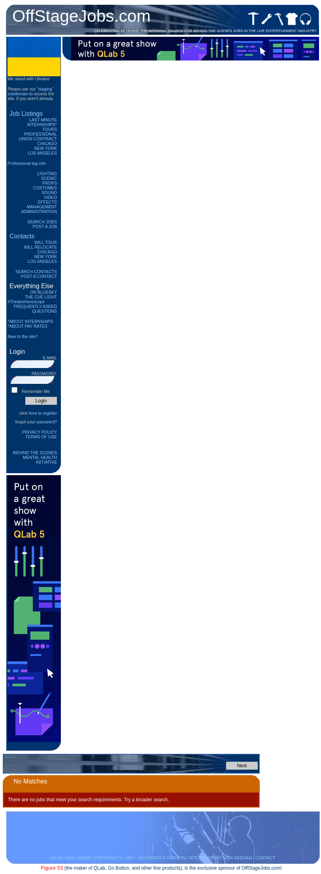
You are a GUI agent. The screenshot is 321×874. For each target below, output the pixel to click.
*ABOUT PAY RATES (27, 326)
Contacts (21, 236)
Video (50, 197)
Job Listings (26, 113)
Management (42, 206)
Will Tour (45, 242)
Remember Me (35, 391)
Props (49, 183)
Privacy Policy (39, 432)
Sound (49, 192)
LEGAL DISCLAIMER (70, 857)
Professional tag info (27, 163)
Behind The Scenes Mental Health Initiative (35, 457)
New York (45, 148)
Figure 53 (52, 868)
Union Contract (38, 138)
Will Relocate (40, 247)
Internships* (42, 124)
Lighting (47, 173)
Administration (39, 211)
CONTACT (265, 857)
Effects (47, 202)
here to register (42, 413)
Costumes (45, 187)
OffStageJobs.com (81, 15)
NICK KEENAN (237, 857)
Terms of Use (41, 436)
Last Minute (43, 119)
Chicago (47, 143)
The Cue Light (41, 296)
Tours (49, 129)
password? (46, 421)
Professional (40, 134)
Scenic (49, 178)
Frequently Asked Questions (35, 308)
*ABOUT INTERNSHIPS (30, 321)
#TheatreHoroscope (26, 301)
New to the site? (23, 336)
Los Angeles (42, 153)
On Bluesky (43, 292)
